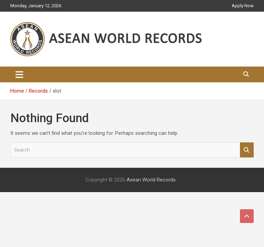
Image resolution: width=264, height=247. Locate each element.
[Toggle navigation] (19, 74)
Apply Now (243, 5)
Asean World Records (151, 180)
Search (247, 150)
